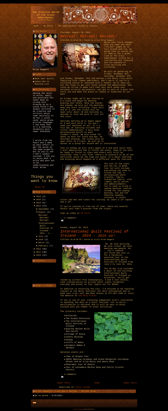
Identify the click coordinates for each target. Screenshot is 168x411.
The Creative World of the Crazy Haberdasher (45, 15)
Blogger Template (78, 409)
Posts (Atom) (83, 387)
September (43, 209)
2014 (38, 203)
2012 (38, 249)
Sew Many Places (87, 296)
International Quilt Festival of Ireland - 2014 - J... (46, 228)
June (40, 239)
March (41, 243)
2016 (38, 199)
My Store (85, 213)
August (42, 212)
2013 (38, 206)
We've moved (41, 395)
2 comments (70, 218)
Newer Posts (64, 383)
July (40, 236)
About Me (40, 187)
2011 (38, 252)
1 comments (70, 374)
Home (97, 383)
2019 (38, 196)
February (43, 246)
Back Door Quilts (44, 78)
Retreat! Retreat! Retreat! (43, 217)
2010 (38, 255)
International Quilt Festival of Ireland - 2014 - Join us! (94, 233)
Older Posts (130, 383)
